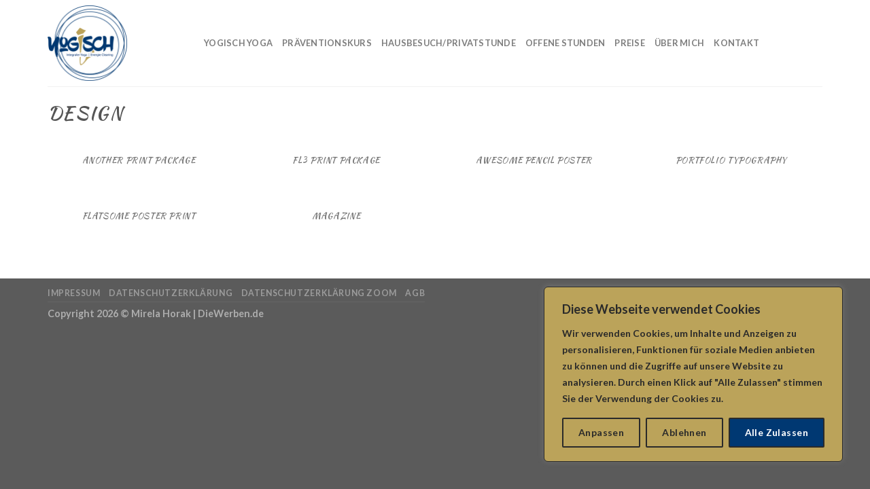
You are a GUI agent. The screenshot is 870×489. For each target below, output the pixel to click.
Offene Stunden (565, 42)
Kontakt (736, 42)
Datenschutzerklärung (170, 293)
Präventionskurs (327, 42)
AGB (415, 293)
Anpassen (601, 432)
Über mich (679, 42)
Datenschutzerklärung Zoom (319, 293)
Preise (629, 42)
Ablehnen (684, 432)
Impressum (74, 293)
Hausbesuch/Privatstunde (448, 42)
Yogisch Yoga (238, 42)
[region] (693, 374)
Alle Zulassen (776, 432)
